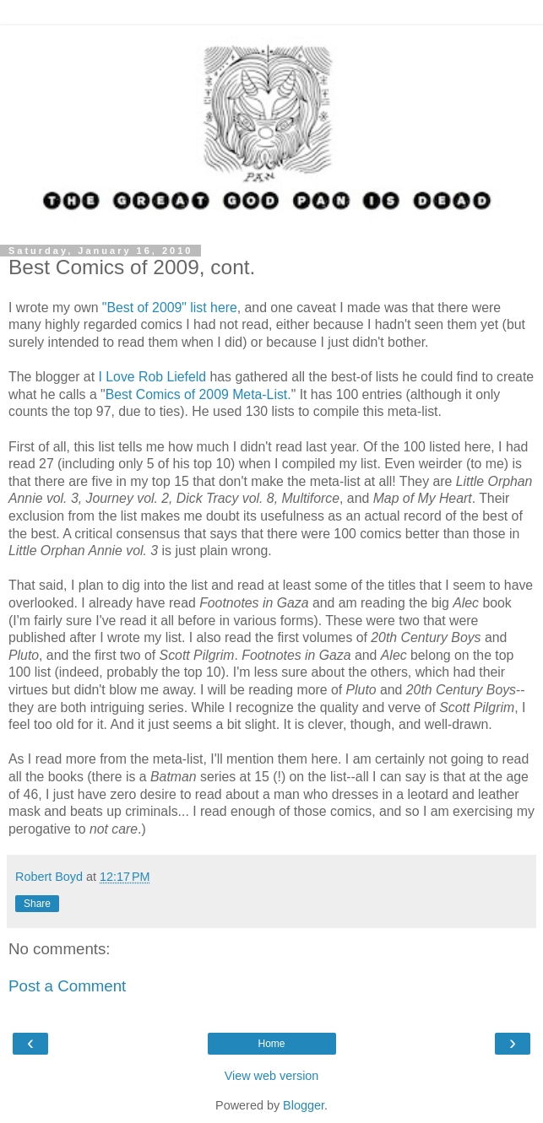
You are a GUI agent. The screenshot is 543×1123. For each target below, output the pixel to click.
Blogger (303, 1105)
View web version (272, 1076)
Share (37, 904)
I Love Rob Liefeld (152, 377)
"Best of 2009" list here (169, 307)
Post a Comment (67, 986)
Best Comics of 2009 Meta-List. (198, 394)
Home (271, 1044)
